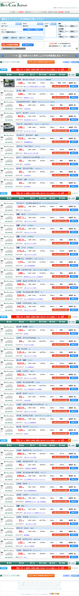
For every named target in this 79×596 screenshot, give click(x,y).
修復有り (30, 37)
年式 (59, 34)
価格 (59, 23)
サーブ (39, 590)
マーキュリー (32, 586)
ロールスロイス (54, 586)
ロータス (39, 588)
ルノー (22, 589)
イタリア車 (44, 582)
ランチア (51, 589)
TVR (44, 588)
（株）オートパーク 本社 (30, 221)
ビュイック (19, 586)
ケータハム (55, 588)
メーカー (3, 23)
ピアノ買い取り (34, 594)
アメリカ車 (31, 582)
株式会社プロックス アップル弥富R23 (33, 276)
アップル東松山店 (29, 367)
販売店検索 (67, 12)
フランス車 (40, 582)
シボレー (53, 585)
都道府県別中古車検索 (52, 12)
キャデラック (49, 585)
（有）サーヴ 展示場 (29, 546)
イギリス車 (35, 582)
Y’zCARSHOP (27, 108)
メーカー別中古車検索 (42, 12)
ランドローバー (30, 588)
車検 (47, 594)
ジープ (50, 586)
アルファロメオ (26, 589)
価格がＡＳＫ (22, 37)
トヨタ (57, 582)
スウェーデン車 (49, 582)
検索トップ (20, 582)
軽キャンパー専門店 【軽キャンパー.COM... (35, 86)
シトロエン (59, 588)
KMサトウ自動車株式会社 (30, 490)
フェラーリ (32, 589)
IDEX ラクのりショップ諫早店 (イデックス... (35, 512)
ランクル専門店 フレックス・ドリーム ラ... (34, 479)
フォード (27, 586)
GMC (56, 585)
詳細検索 (13, 48)
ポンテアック (37, 586)
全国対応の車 (14, 37)
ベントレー (60, 586)
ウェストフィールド (49, 588)
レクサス (54, 582)
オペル (45, 585)
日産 (60, 582)
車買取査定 (21, 12)
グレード (3, 29)
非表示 (6, 38)
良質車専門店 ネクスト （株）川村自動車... (36, 501)
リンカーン (24, 586)
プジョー (18, 589)
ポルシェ (30, 585)
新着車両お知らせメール (30, 12)
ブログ (40, 594)
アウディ (33, 585)
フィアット (41, 589)
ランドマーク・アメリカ (30, 131)
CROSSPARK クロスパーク (31, 119)
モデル (25, 23)
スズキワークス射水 (29, 344)
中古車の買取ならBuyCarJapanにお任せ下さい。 (67, 7)
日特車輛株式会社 (28, 142)
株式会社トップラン (29, 97)
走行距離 (60, 29)
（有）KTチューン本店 (30, 524)
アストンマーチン (20, 588)
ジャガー (25, 588)
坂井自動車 (26, 535)
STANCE (26, 333)
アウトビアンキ (55, 589)
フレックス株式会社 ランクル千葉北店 (33, 299)
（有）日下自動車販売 (29, 265)
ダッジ (47, 586)
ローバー (35, 588)
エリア (47, 23)
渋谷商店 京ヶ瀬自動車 (30, 468)
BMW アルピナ (25, 585)
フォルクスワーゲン (39, 585)
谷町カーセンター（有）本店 (31, 153)
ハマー (59, 585)
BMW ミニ (20, 585)
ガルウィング (27, 210)
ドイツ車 (27, 582)
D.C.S (25, 557)
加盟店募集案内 (28, 594)
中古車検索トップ (14, 12)
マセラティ (36, 589)
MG (42, 588)
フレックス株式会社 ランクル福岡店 (33, 389)
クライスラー (43, 586)
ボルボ (60, 589)
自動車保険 (61, 12)
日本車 (24, 582)
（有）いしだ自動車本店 (30, 422)
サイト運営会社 (22, 594)
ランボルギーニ (46, 589)
